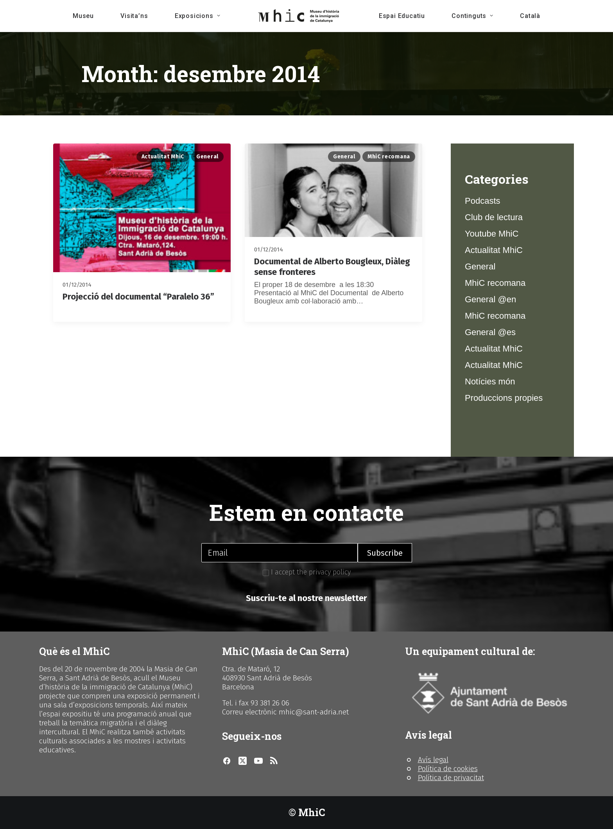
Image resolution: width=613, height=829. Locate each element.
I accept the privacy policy (307, 572)
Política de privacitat (451, 777)
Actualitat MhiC (163, 156)
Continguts (472, 16)
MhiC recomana (388, 156)
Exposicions (197, 16)
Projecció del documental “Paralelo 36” (138, 296)
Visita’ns (134, 16)
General (207, 156)
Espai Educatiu (402, 16)
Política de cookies (448, 768)
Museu (83, 16)
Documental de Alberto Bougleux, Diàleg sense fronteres (332, 266)
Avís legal (433, 759)
